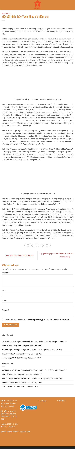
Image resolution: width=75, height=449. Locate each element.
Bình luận (6, 272)
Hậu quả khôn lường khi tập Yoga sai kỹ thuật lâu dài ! (22, 346)
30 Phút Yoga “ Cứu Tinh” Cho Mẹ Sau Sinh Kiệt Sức (21, 358)
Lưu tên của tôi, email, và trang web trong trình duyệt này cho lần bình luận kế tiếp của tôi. (37, 320)
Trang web (5, 310)
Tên (3, 291)
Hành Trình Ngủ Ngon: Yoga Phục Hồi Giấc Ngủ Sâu (22, 354)
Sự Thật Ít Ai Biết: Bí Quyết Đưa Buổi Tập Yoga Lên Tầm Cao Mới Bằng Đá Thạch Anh (34, 342)
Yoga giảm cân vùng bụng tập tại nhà (17, 255)
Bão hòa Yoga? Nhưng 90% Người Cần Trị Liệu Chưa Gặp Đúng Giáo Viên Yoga (32, 350)
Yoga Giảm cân (6, 13)
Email (4, 300)
